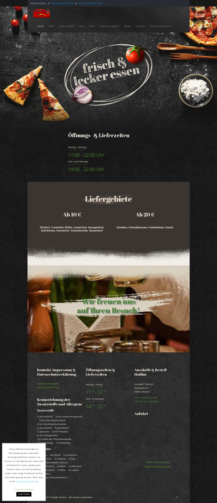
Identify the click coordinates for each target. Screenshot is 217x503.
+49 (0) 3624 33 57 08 (145, 397)
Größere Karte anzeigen (158, 462)
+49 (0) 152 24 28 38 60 (146, 401)
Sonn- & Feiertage (95, 398)
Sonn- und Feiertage (78, 161)
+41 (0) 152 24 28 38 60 (90, 3)
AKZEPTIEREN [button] (24, 494)
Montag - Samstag (77, 147)
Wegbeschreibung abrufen (158, 466)
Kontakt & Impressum (48, 383)
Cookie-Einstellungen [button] (24, 489)
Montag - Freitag (94, 384)
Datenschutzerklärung (48, 387)
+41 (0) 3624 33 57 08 (61, 3)
